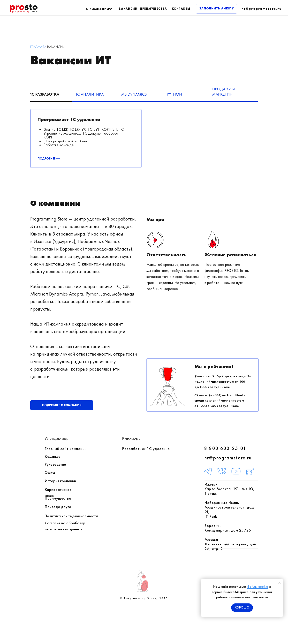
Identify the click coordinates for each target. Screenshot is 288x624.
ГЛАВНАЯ (37, 46)
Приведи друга (58, 506)
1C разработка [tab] (44, 94)
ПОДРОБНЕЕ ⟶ (49, 158)
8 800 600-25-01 (225, 448)
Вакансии (131, 438)
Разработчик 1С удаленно (146, 448)
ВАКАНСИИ (128, 9)
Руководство (55, 464)
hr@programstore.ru (228, 458)
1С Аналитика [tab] (90, 94)
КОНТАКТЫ (181, 9)
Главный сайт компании (66, 448)
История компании (60, 480)
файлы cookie (257, 586)
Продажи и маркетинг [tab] (223, 92)
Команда (53, 456)
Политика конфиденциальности (71, 515)
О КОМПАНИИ (97, 9)
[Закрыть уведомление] (279, 582)
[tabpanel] (144, 143)
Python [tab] (174, 94)
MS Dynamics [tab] (134, 94)
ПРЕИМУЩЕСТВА (153, 9)
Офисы (50, 472)
